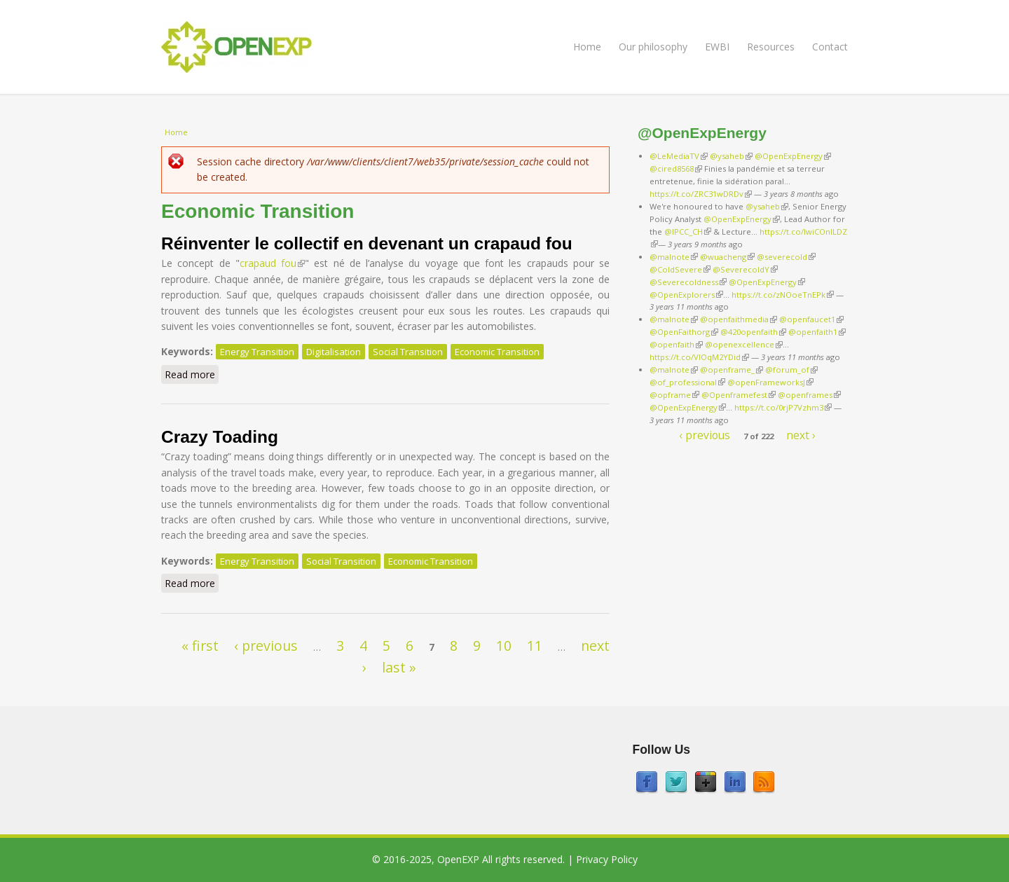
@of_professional (687, 382)
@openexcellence (744, 344)
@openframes (809, 395)
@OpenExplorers (686, 294)
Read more (192, 374)
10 (504, 645)
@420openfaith (753, 331)
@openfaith (676, 344)
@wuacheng (727, 256)
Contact (830, 46)
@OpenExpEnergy (793, 156)
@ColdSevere (680, 269)
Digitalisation (333, 351)
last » (399, 667)
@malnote (674, 256)
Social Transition (408, 351)
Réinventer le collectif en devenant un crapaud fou (366, 243)
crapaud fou (272, 263)
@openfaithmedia (738, 319)
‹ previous (266, 645)
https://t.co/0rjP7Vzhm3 (783, 407)
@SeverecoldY (745, 269)
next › (801, 435)
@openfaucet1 (811, 319)
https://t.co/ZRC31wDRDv (701, 193)
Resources (771, 46)
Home (587, 46)
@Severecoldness (688, 282)
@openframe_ (731, 369)
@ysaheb (731, 156)
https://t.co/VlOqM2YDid (699, 357)
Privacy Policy (607, 859)
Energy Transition (257, 351)
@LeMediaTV (679, 156)
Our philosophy (653, 46)
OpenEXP (458, 859)
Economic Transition (497, 351)
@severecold (786, 256)
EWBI (717, 46)
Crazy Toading (219, 436)
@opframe (674, 395)
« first (200, 645)
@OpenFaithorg (684, 331)
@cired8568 (676, 168)
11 (534, 645)
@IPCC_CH (687, 231)
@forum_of (791, 369)
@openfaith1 (817, 331)
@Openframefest (738, 395)
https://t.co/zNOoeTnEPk (783, 294)
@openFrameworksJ (770, 382)
